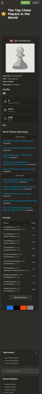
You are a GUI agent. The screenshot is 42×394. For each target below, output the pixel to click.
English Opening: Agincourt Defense (17, 194)
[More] (30, 308)
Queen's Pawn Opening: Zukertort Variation (20, 201)
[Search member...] (20, 371)
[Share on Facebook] (10, 308)
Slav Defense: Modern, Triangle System (18, 141)
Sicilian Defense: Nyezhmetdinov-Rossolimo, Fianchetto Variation (16, 163)
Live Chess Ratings (12, 360)
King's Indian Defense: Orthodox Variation (19, 148)
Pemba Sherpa (10, 384)
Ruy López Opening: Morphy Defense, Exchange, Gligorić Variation (17, 209)
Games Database (11, 363)
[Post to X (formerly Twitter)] (17, 308)
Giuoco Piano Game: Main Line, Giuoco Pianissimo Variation (18, 180)
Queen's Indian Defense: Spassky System (19, 169)
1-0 (33, 276)
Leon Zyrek (9, 392)
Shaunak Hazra (10, 390)
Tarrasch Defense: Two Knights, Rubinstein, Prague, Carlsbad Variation (20, 188)
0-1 (33, 228)
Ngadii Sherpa (10, 387)
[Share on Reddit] (23, 308)
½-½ (33, 242)
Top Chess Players (11, 358)
